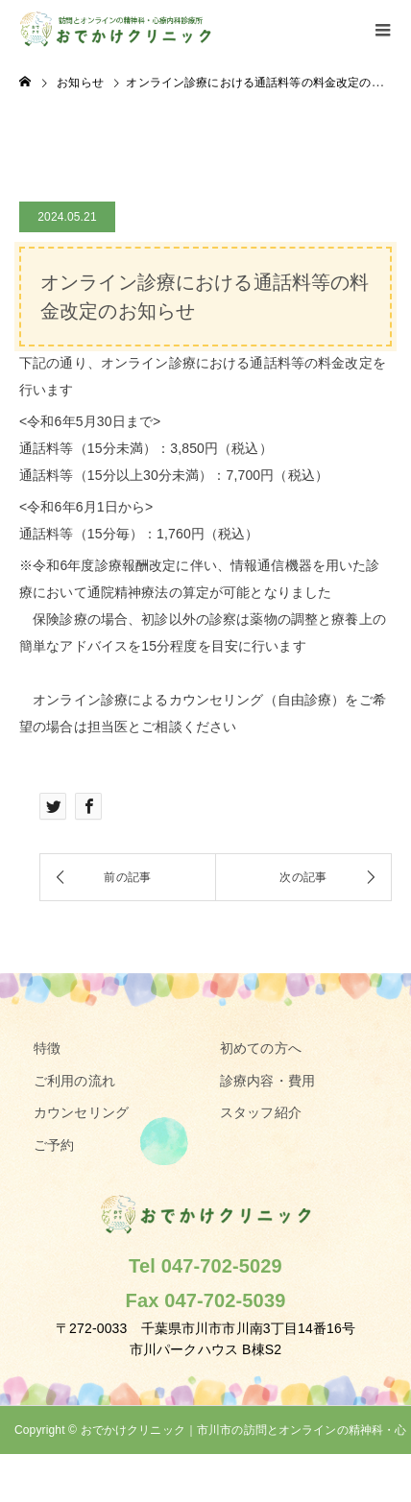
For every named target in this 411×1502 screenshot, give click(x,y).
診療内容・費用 (267, 1080)
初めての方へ (261, 1048)
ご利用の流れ (74, 1080)
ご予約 (54, 1145)
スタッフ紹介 (261, 1112)
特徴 (47, 1048)
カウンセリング (81, 1112)
